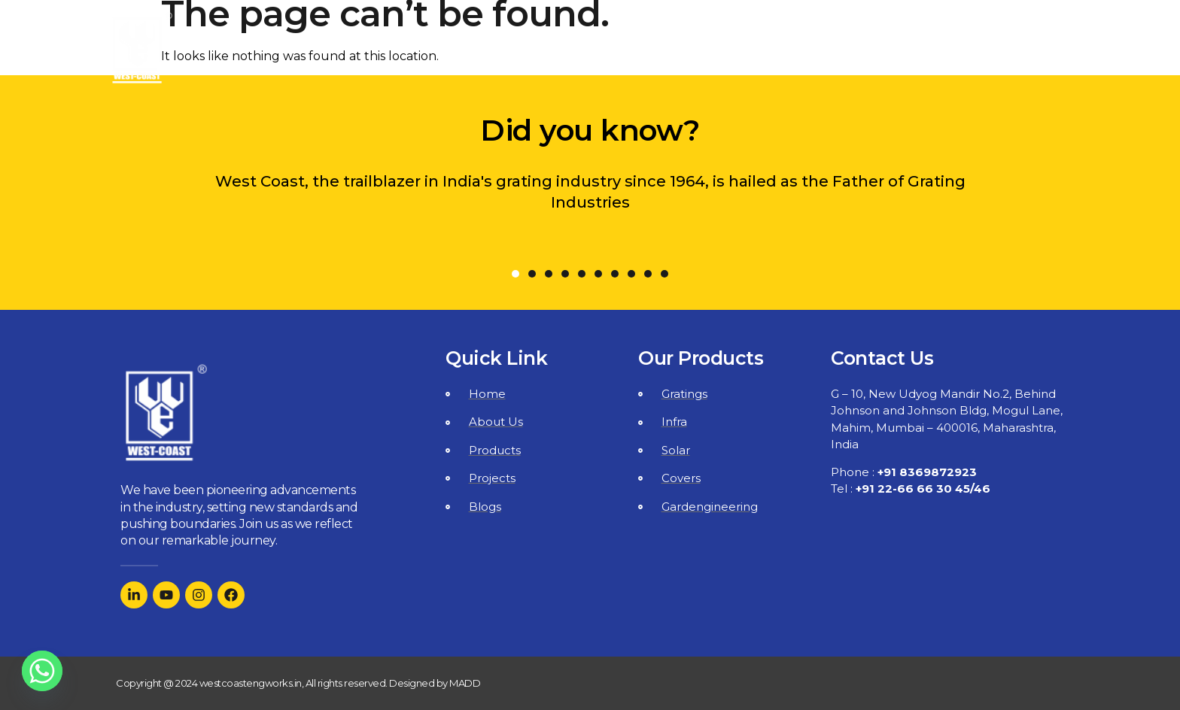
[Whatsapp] (42, 671)
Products (741, 48)
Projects (845, 48)
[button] (515, 274)
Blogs (925, 48)
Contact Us (1016, 48)
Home (526, 48)
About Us (623, 48)
